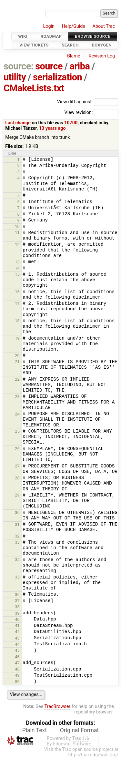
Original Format (79, 730)
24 (17, 414)
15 (17, 274)
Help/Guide (73, 26)
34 (17, 559)
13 (17, 262)
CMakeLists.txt (34, 88)
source (49, 66)
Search (70, 45)
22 (17, 379)
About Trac (104, 26)
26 (17, 448)
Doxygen (102, 45)
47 (17, 663)
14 (17, 268)
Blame (73, 56)
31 (17, 524)
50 (17, 681)
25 (17, 431)
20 (17, 355)
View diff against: (87, 102)
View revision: (78, 112)
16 (17, 291)
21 (17, 361)
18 (17, 320)
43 (17, 638)
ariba (80, 66)
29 (17, 495)
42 (17, 631)
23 (17, 396)
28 (17, 478)
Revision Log (102, 56)
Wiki (22, 36)
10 (17, 226)
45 (17, 650)
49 (17, 675)
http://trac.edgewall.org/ (93, 755)
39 (17, 613)
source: (19, 66)
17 (17, 303)
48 (17, 669)
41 (17, 625)
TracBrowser (58, 706)
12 (17, 244)
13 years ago (52, 128)
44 (17, 644)
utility (15, 77)
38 (17, 606)
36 (17, 594)
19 (17, 338)
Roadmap (51, 36)
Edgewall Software (72, 744)
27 (17, 466)
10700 (70, 123)
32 (17, 536)
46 (17, 656)
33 (17, 542)
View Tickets (33, 45)
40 (17, 619)
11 (17, 232)
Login (49, 26)
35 (17, 577)
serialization (57, 77)
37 (17, 600)
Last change (18, 123)
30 (17, 512)
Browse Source (92, 36)
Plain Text (34, 730)
